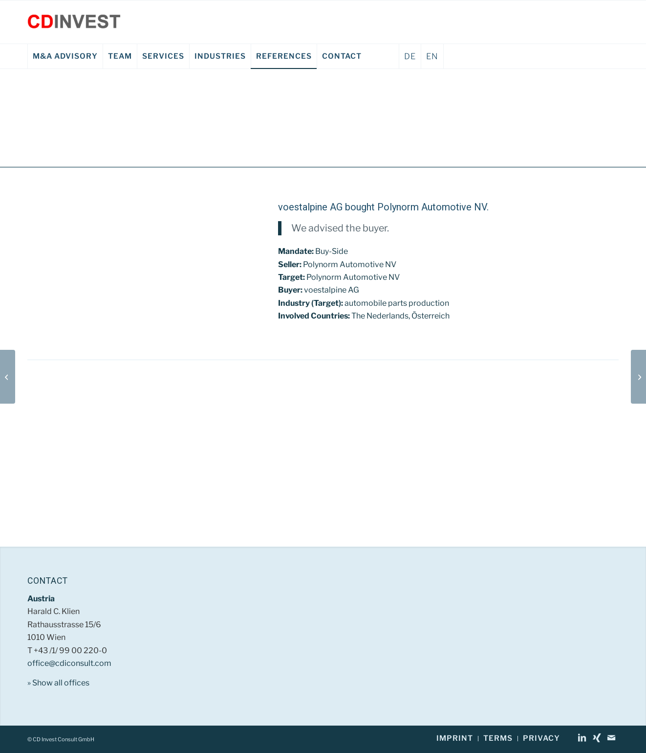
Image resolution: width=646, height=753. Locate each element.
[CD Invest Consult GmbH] (74, 22)
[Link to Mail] (611, 737)
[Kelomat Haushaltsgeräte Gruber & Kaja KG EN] (638, 377)
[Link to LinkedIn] (582, 737)
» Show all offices (58, 682)
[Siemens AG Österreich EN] (7, 377)
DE (410, 56)
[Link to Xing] (596, 737)
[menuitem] (65, 56)
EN (432, 56)
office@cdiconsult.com (69, 663)
